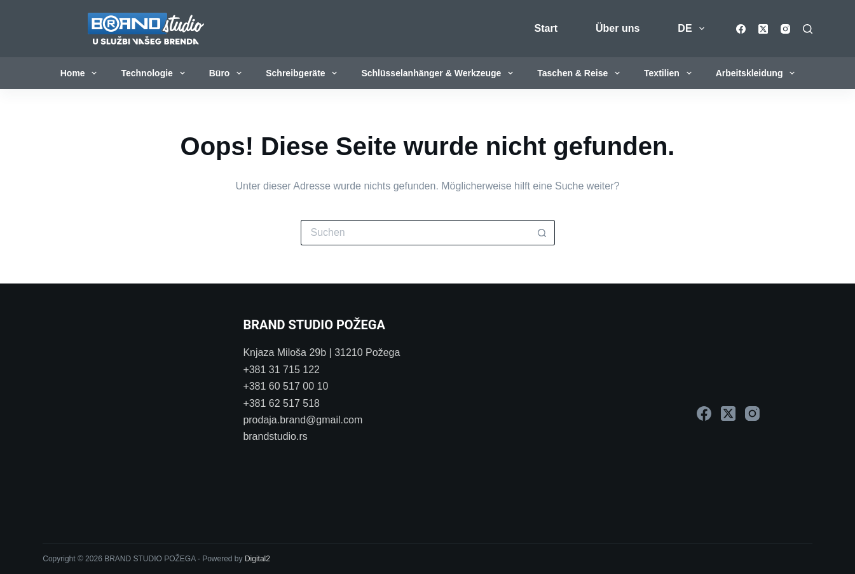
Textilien (670, 73)
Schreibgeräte (304, 73)
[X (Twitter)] (763, 29)
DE (693, 28)
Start (546, 28)
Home (81, 73)
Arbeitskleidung (758, 73)
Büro (228, 73)
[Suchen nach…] (415, 232)
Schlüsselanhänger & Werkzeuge (439, 73)
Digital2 (257, 558)
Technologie (155, 73)
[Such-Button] (542, 232)
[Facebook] (741, 29)
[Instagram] (785, 29)
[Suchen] (807, 29)
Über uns (618, 28)
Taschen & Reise (581, 73)
